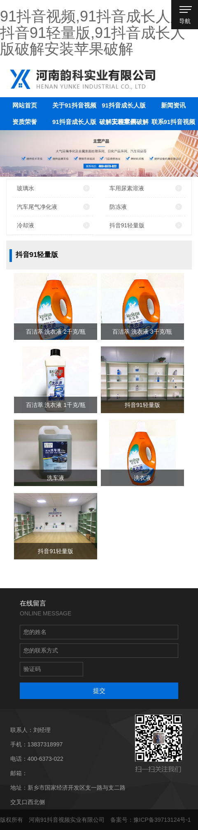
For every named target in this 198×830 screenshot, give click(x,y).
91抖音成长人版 (74, 121)
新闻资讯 (173, 105)
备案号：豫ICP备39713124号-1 (150, 819)
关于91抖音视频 (74, 105)
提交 (99, 690)
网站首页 (24, 105)
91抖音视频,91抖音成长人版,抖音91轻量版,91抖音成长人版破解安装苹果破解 (94, 32)
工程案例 (124, 121)
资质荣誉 (24, 121)
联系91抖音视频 (173, 121)
